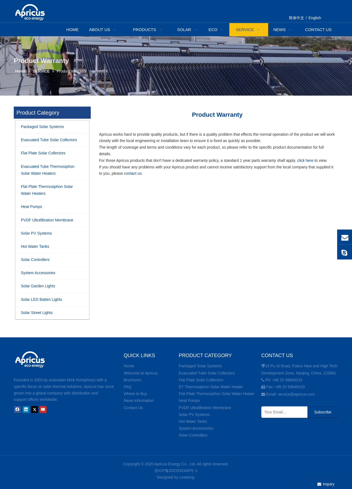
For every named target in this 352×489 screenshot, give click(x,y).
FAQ (127, 387)
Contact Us (133, 407)
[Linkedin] (26, 409)
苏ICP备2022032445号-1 (176, 470)
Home (129, 366)
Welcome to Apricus (141, 373)
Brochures (132, 380)
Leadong (186, 477)
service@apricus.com (296, 394)
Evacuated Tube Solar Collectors (207, 373)
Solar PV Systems (194, 414)
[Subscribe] (322, 412)
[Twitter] (34, 409)
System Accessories (196, 428)
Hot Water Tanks (193, 421)
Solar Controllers (193, 435)
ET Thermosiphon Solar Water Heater (211, 387)
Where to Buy (135, 393)
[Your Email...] (283, 412)
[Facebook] (17, 409)
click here (305, 160)
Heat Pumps (189, 400)
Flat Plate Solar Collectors (201, 380)
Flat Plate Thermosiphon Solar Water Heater (216, 393)
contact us (133, 173)
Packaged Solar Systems (200, 366)
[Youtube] (43, 409)
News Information (139, 400)
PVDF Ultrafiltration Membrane (205, 407)
